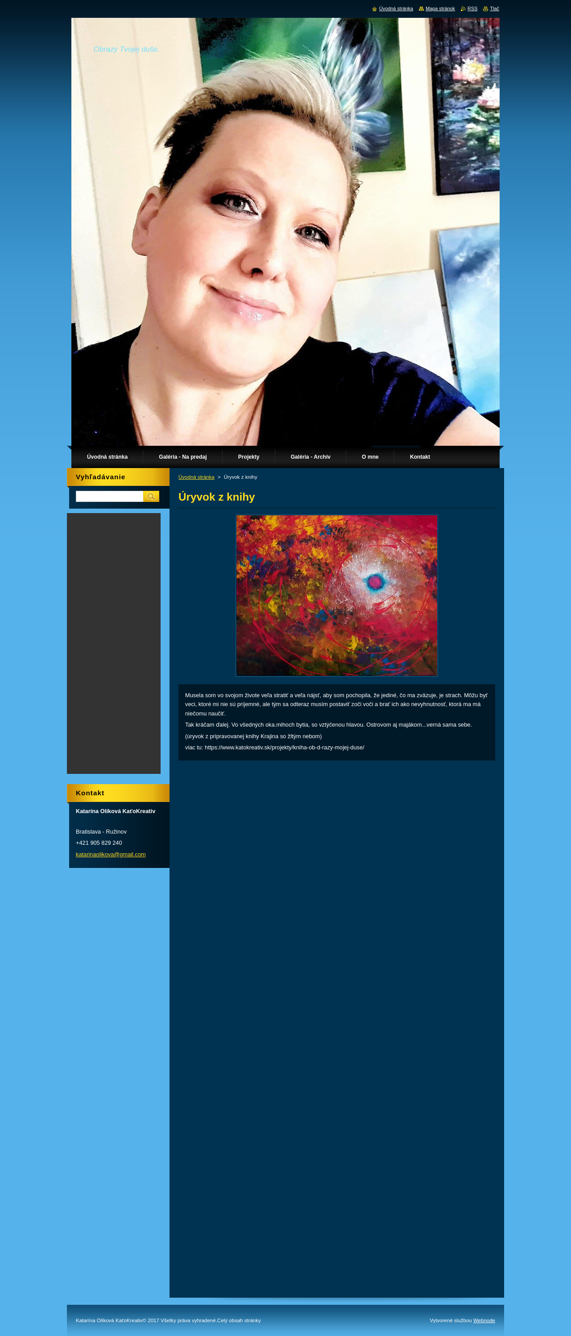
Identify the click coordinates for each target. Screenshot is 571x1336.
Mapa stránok (440, 8)
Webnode (484, 1320)
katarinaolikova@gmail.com (111, 854)
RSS (472, 8)
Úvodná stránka (196, 477)
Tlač (494, 8)
